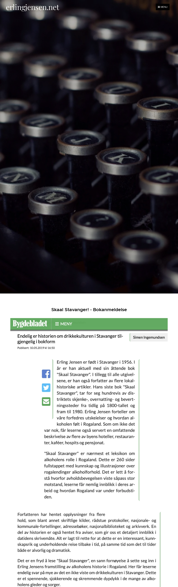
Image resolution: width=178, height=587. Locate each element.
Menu (163, 6)
